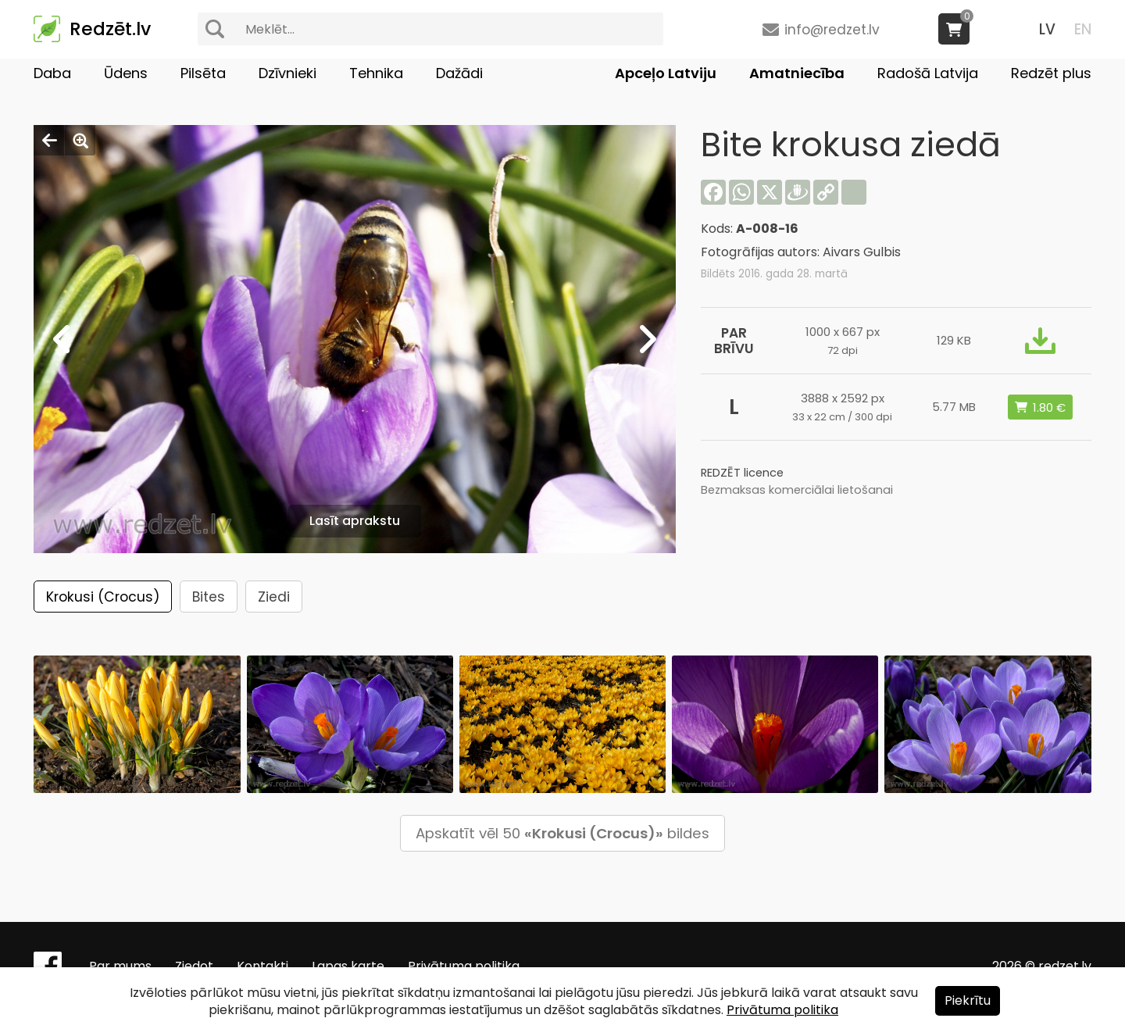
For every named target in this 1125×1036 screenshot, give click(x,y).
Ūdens (126, 73)
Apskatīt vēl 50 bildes (562, 833)
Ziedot (194, 966)
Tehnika (376, 73)
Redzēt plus (1051, 73)
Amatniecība (797, 73)
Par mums (120, 966)
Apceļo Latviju (665, 73)
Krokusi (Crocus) (102, 597)
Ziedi (274, 597)
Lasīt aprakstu (354, 521)
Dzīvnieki (287, 73)
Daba (52, 73)
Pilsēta (203, 73)
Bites (208, 597)
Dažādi (459, 73)
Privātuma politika (464, 966)
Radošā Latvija (927, 73)
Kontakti (262, 966)
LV (1047, 29)
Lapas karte (348, 966)
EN (1082, 29)
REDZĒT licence (742, 472)
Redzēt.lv (110, 28)
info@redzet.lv (832, 29)
